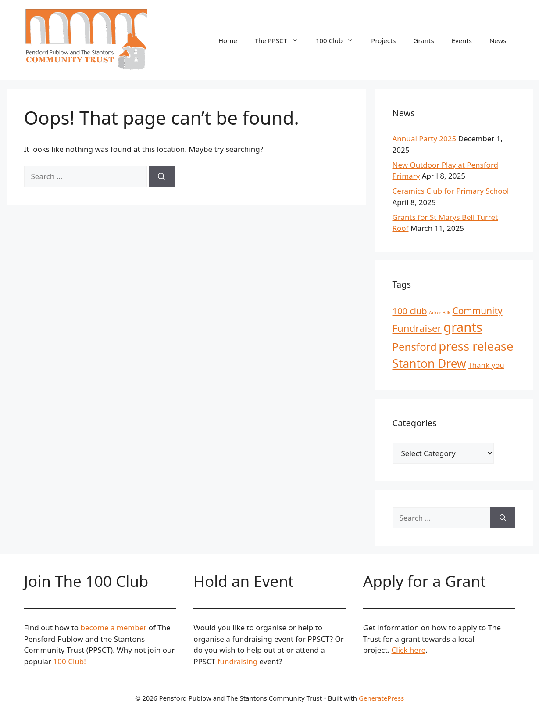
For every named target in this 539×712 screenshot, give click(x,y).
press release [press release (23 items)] (476, 346)
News (498, 40)
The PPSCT (281, 40)
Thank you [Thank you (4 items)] (486, 365)
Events (462, 40)
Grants (424, 40)
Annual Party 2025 (425, 138)
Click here (409, 650)
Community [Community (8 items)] (477, 311)
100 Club (339, 40)
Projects (383, 40)
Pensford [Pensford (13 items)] (415, 346)
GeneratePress (381, 698)
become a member (114, 627)
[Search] (162, 176)
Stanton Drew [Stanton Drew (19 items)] (429, 363)
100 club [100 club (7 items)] (410, 311)
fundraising (239, 661)
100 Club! (70, 661)
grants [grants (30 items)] (462, 327)
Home (227, 40)
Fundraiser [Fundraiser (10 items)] (417, 328)
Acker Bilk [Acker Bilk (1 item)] (439, 312)
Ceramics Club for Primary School (451, 191)
